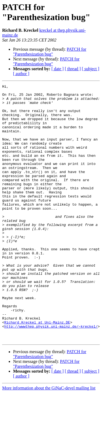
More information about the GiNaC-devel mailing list (48, 439)
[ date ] (57, 68)
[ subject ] (90, 68)
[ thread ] (73, 68)
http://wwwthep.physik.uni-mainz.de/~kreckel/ (51, 375)
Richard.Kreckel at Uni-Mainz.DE (37, 370)
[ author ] (21, 73)
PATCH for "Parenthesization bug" (49, 51)
